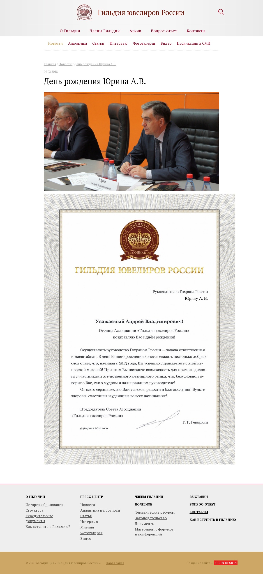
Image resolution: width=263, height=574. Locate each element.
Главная (50, 64)
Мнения (87, 527)
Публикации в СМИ (193, 43)
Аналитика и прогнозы (100, 510)
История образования (44, 504)
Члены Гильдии (105, 30)
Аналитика (77, 43)
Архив (135, 30)
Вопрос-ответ (164, 30)
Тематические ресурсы (155, 512)
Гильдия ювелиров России (141, 12)
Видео (166, 43)
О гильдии (35, 496)
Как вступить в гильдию (213, 519)
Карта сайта (115, 563)
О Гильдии (70, 30)
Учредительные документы (39, 518)
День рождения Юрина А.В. (95, 64)
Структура (34, 510)
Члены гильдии (149, 496)
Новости (55, 43)
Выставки (199, 496)
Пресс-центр (91, 496)
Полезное (143, 504)
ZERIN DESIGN (226, 563)
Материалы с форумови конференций (154, 532)
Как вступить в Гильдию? (47, 526)
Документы (145, 523)
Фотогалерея (144, 43)
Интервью (118, 43)
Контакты (196, 30)
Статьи (98, 43)
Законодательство (151, 517)
